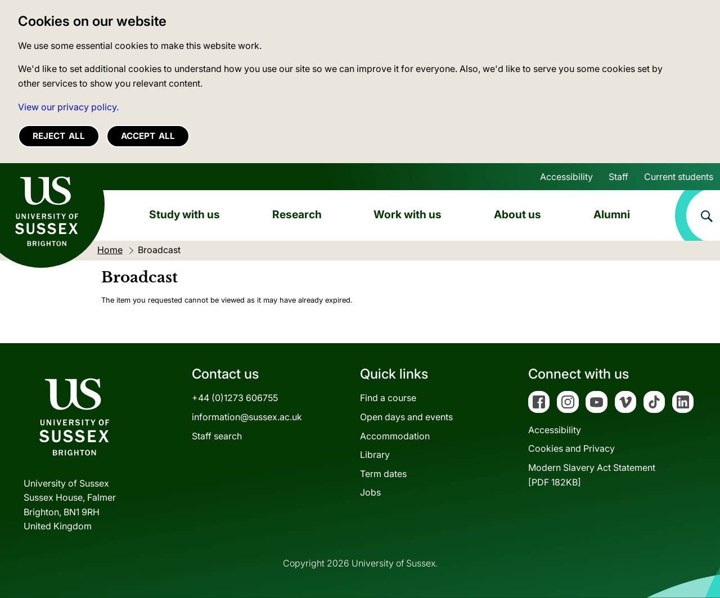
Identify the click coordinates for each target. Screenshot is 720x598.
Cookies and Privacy (571, 448)
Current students (678, 176)
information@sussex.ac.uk (247, 416)
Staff (618, 176)
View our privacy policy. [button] (68, 107)
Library (375, 454)
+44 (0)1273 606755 (235, 397)
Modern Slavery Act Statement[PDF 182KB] (591, 475)
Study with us (184, 214)
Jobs (370, 492)
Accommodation (395, 436)
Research (297, 214)
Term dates (383, 473)
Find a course (388, 397)
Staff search (217, 436)
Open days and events (406, 416)
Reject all (59, 136)
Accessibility (566, 176)
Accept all (148, 136)
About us (517, 214)
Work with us (408, 214)
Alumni (611, 214)
